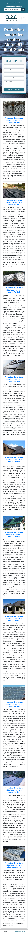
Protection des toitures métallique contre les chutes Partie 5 (14, 459)
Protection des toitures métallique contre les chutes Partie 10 (14, 865)
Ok (23, 9)
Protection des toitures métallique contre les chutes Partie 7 (14, 618)
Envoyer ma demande (14, 89)
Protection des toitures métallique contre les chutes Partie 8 (14, 704)
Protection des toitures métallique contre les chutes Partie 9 (14, 790)
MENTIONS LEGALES (20, 932)
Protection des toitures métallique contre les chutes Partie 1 (14, 120)
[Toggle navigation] (24, 18)
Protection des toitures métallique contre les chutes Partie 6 (14, 535)
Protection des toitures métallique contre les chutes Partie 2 (14, 202)
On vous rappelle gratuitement (14, 6)
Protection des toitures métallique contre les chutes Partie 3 (14, 290)
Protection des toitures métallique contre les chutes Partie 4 (14, 379)
